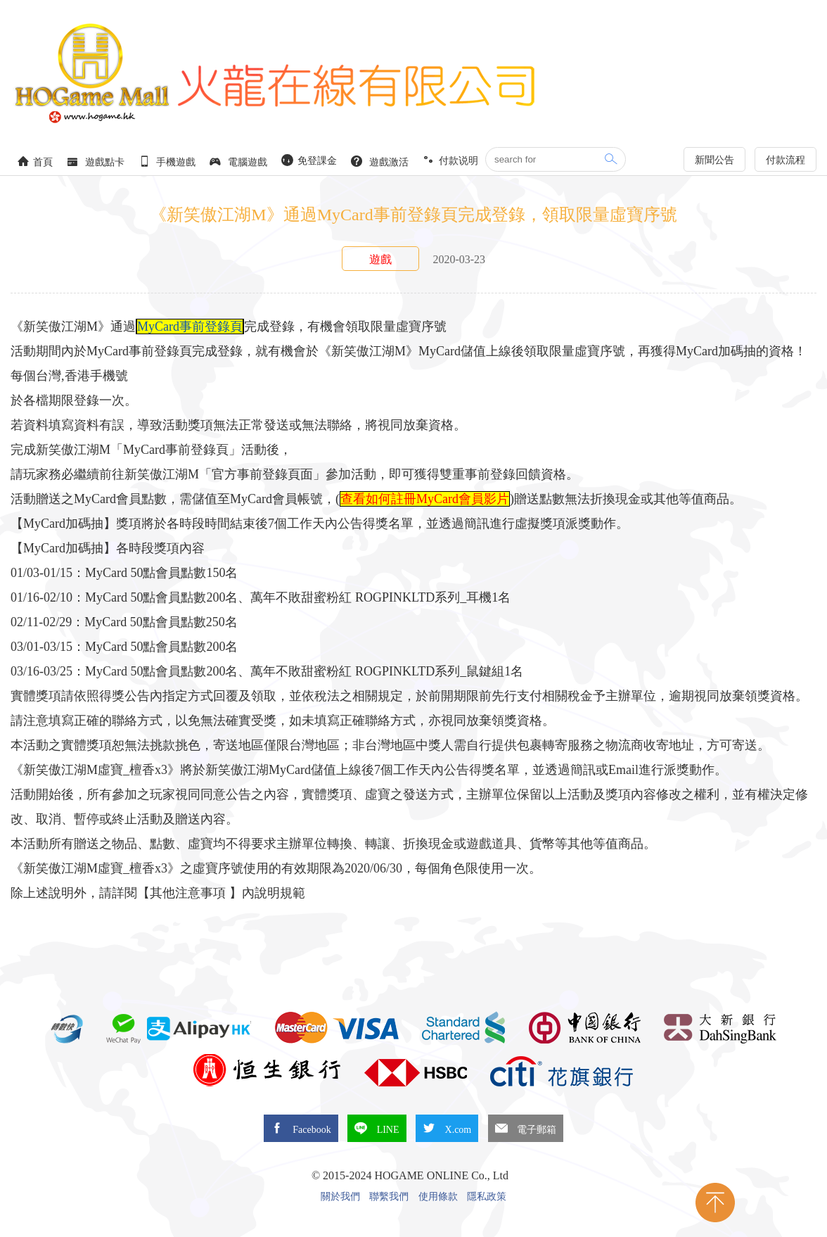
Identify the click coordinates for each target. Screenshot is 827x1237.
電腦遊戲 (238, 161)
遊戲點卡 (95, 161)
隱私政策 (486, 1197)
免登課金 (309, 160)
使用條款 (438, 1197)
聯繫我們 (389, 1197)
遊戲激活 (380, 161)
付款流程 (785, 160)
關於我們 (340, 1197)
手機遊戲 (167, 161)
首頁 (35, 161)
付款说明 (451, 160)
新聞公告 (714, 160)
